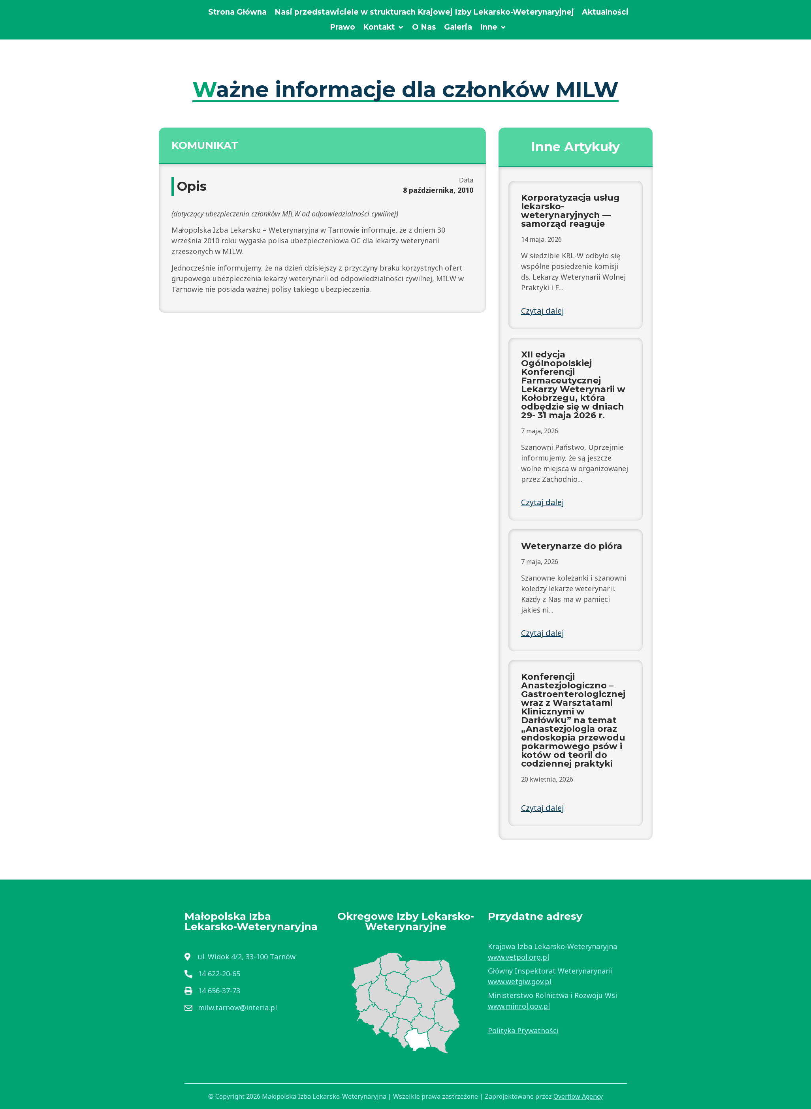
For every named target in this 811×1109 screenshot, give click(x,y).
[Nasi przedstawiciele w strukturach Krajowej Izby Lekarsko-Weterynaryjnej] (424, 12)
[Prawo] (342, 27)
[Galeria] (458, 27)
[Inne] (493, 27)
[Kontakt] (383, 27)
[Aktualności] (605, 12)
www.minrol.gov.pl (519, 1006)
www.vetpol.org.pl (518, 957)
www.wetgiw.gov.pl (519, 981)
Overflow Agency (578, 1096)
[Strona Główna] (237, 12)
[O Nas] (424, 27)
